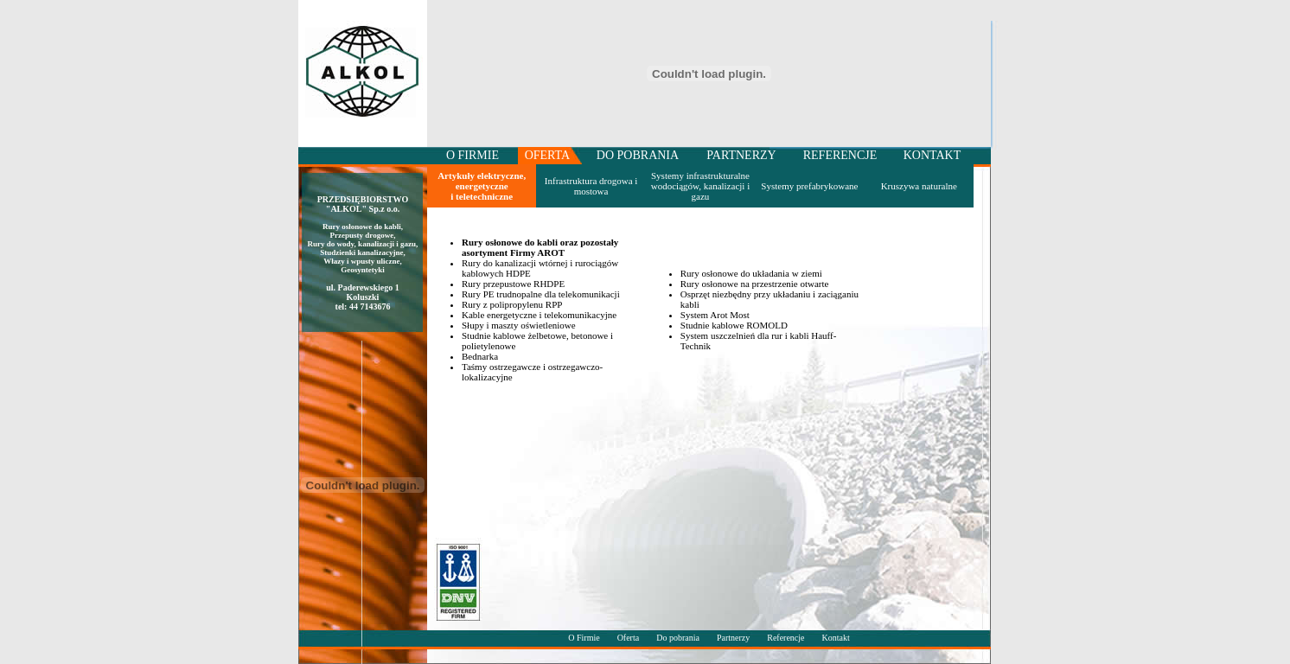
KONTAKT (932, 155)
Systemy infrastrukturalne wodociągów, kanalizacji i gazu (700, 185)
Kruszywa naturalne (919, 186)
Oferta (629, 637)
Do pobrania (677, 637)
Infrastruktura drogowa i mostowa (591, 186)
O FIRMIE (472, 155)
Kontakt (836, 637)
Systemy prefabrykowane (809, 186)
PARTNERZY (741, 155)
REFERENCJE (840, 155)
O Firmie (583, 637)
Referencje (785, 637)
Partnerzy (734, 637)
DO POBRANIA (638, 155)
